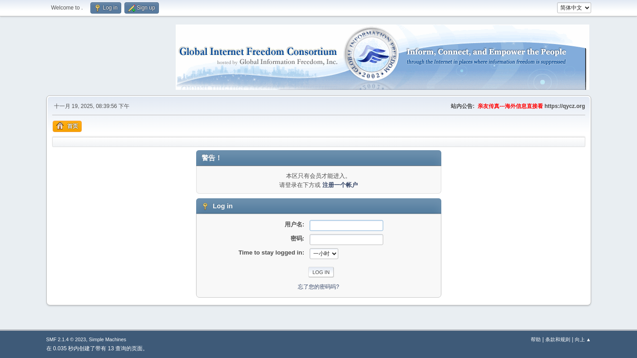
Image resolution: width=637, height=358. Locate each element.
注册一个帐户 (340, 184)
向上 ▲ (583, 339)
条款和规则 (557, 339)
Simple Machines (107, 339)
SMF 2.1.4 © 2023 (66, 339)
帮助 (536, 339)
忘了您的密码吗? (318, 287)
